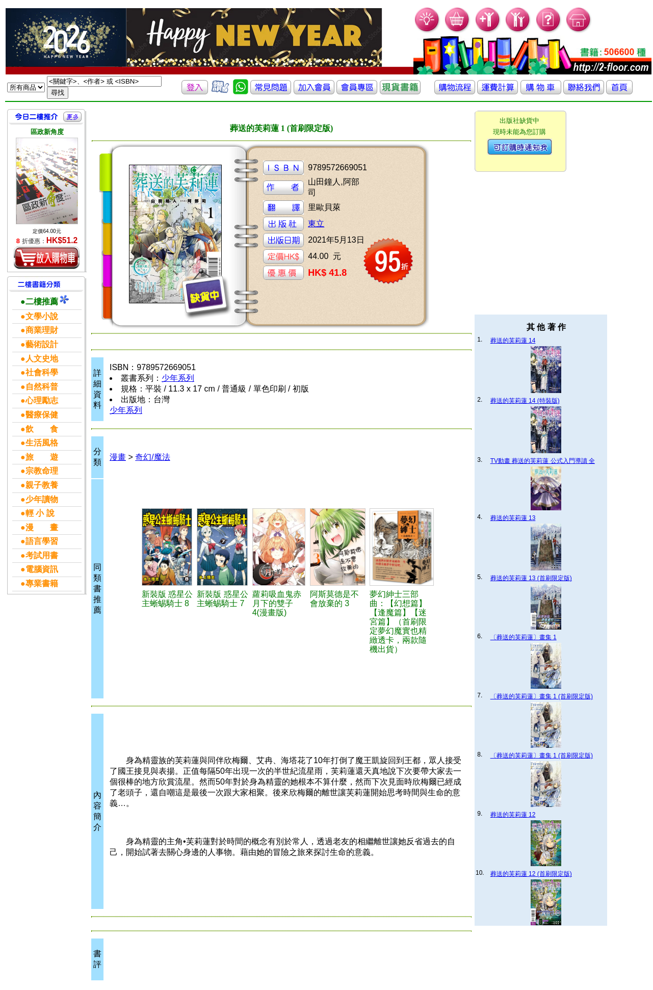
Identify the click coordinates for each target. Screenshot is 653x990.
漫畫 (118, 457)
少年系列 (178, 378)
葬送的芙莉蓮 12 (513, 814)
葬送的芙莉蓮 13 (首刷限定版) (531, 578)
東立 (316, 223)
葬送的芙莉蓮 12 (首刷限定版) (531, 873)
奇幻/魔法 (152, 457)
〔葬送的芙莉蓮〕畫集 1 (523, 637)
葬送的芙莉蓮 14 (513, 340)
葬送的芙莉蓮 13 (513, 518)
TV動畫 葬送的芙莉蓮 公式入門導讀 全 (542, 460)
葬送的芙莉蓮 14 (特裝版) (525, 400)
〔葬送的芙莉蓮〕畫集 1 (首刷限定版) (541, 696)
